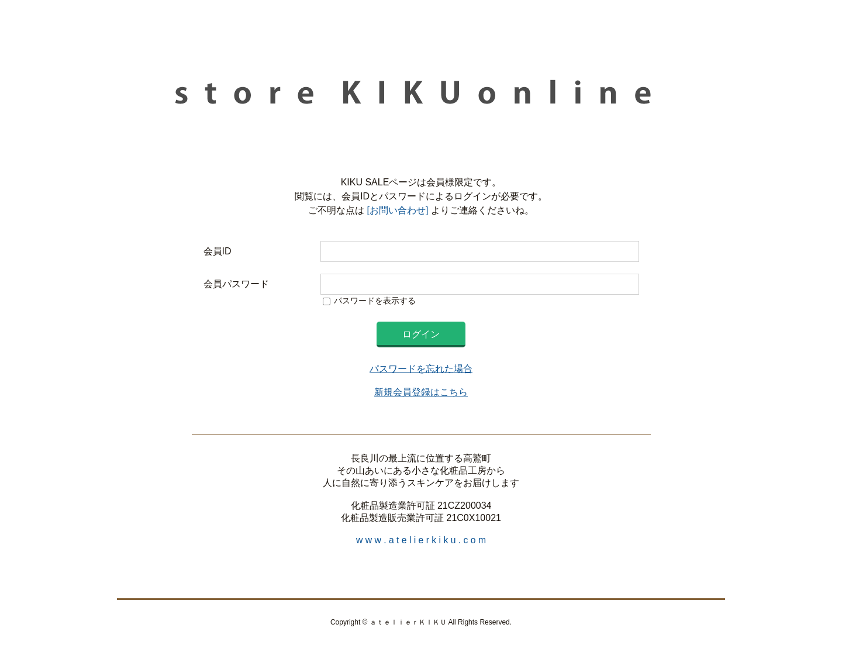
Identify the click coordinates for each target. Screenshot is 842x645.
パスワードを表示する (375, 300)
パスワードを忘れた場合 (421, 369)
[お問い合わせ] (396, 210)
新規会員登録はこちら (421, 392)
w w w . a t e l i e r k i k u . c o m (421, 540)
